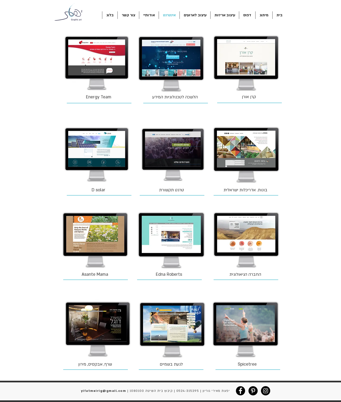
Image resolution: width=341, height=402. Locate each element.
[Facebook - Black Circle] (240, 390)
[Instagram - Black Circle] (265, 390)
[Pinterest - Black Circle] (253, 390)
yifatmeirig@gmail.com (103, 391)
